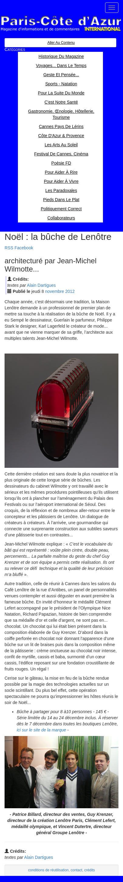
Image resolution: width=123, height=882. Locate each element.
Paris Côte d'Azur (60, 23)
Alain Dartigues (41, 285)
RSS (9, 247)
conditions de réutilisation (48, 870)
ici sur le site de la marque (41, 729)
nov (54, 291)
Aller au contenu (61, 43)
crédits (89, 870)
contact (76, 870)
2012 (70, 291)
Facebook (24, 247)
